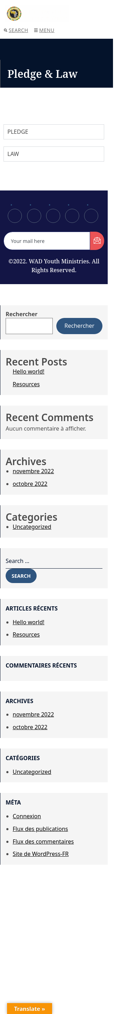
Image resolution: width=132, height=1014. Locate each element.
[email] (47, 241)
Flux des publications (40, 829)
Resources (26, 384)
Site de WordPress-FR (41, 854)
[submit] (97, 241)
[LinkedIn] (53, 216)
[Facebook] (15, 216)
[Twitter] (34, 216)
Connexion (27, 816)
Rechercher (21, 314)
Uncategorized (32, 527)
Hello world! (28, 371)
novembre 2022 (33, 471)
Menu (44, 30)
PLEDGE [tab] (17, 132)
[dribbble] (72, 216)
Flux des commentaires (43, 841)
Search (16, 30)
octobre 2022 (30, 484)
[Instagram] (91, 216)
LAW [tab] (13, 154)
